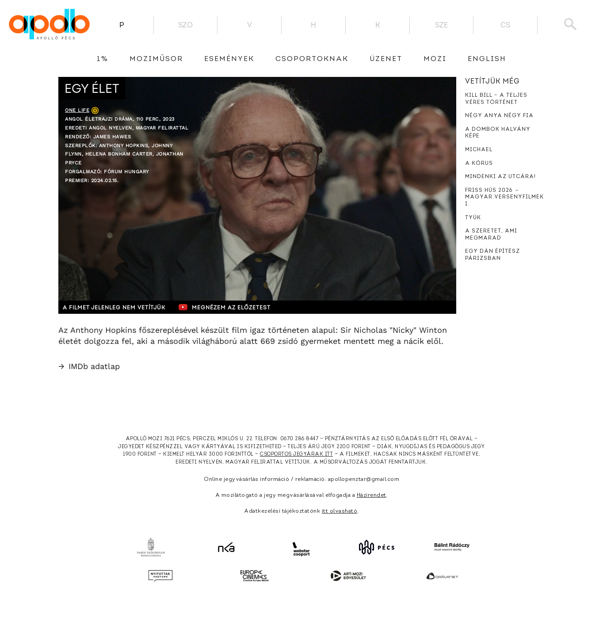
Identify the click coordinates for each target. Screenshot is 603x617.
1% (102, 59)
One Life (77, 110)
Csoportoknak (311, 59)
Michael (478, 149)
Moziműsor (156, 59)
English (487, 59)
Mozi (435, 59)
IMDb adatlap (89, 366)
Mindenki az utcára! (500, 176)
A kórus (479, 163)
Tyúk (473, 218)
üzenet (386, 59)
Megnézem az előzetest (230, 307)
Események (229, 59)
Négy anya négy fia (499, 115)
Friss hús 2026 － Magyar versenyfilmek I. (504, 197)
